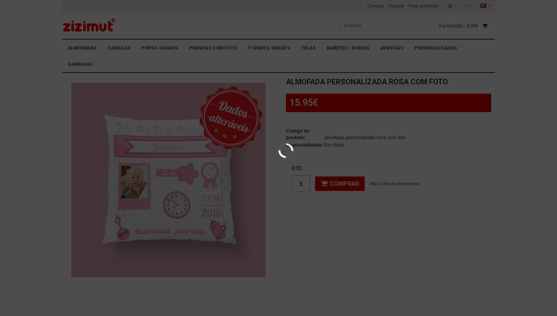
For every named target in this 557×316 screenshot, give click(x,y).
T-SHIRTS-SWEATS (269, 48)
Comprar (340, 183)
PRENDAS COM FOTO (213, 48)
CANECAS (119, 48)
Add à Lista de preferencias (394, 183)
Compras (375, 6)
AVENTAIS (391, 48)
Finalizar (396, 6)
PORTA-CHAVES (159, 48)
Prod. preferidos (423, 6)
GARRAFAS (80, 64)
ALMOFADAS (82, 48)
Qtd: (297, 168)
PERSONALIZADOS (435, 48)
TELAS (308, 48)
